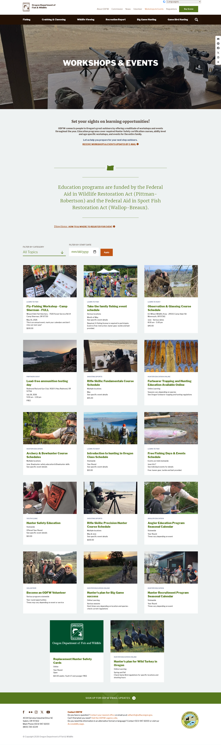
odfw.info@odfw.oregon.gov (140, 715)
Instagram (36, 712)
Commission (117, 9)
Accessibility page (76, 724)
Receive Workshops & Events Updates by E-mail (109, 144)
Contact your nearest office (102, 715)
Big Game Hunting (146, 19)
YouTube (48, 712)
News (128, 9)
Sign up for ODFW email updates (108, 698)
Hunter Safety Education (43, 523)
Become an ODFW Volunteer (46, 592)
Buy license (188, 9)
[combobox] (44, 252)
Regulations (171, 9)
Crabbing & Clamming (54, 19)
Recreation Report (116, 19)
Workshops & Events (154, 9)
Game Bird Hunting (178, 19)
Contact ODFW (75, 712)
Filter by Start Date (80, 245)
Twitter (42, 712)
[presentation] (50, 281)
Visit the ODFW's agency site (104, 718)
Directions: (61, 226)
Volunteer (137, 9)
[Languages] (183, 1)
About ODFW (103, 9)
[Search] (196, 20)
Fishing (26, 19)
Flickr (30, 712)
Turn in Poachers (190, 720)
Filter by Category (33, 247)
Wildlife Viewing (85, 19)
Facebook (24, 712)
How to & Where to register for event (90, 226)
